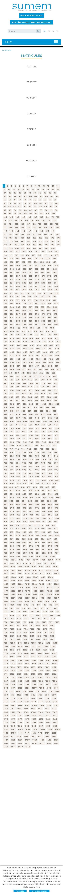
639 (30, 418)
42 (25, 196)
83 (10, 210)
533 (42, 376)
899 (25, 518)
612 (29, 407)
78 (40, 207)
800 (25, 480)
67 (40, 203)
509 (12, 369)
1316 (37, 691)
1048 (43, 577)
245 (49, 265)
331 (17, 300)
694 (37, 439)
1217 (18, 650)
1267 (34, 670)
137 (28, 227)
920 (41, 525)
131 (51, 224)
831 (49, 490)
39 (10, 196)
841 (56, 494)
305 (30, 290)
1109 (26, 605)
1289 (20, 681)
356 (5, 310)
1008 (43, 560)
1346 (20, 705)
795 (50, 477)
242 (30, 265)
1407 (57, 729)
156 (28, 234)
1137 (31, 615)
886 (56, 511)
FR (57, 31)
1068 (20, 587)
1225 (20, 653)
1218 (25, 650)
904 (57, 518)
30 (20, 193)
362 (42, 310)
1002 (52, 556)
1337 (13, 702)
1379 (27, 719)
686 (43, 435)
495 (38, 362)
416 (47, 331)
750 (50, 459)
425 (49, 335)
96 (20, 213)
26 (58, 189)
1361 (13, 712)
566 (24, 390)
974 (43, 546)
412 (23, 331)
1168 (12, 629)
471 (57, 352)
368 (24, 314)
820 (35, 487)
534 (48, 376)
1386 (20, 722)
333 (29, 300)
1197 (45, 639)
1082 (6, 594)
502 (24, 366)
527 (5, 376)
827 (24, 490)
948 (51, 535)
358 (17, 310)
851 (5, 501)
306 (37, 290)
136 (22, 227)
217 (45, 255)
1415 (54, 733)
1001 (45, 556)
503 (31, 366)
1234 (26, 657)
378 (30, 317)
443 (51, 342)
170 (52, 238)
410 (12, 331)
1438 (49, 743)
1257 (19, 667)
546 (12, 383)
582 (11, 397)
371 (43, 314)
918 (29, 525)
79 (45, 207)
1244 (41, 660)
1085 (27, 594)
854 (24, 501)
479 (50, 355)
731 (43, 452)
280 (43, 279)
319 (56, 293)
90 (46, 210)
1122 (49, 608)
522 (29, 373)
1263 (6, 670)
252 (36, 269)
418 (5, 335)
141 (51, 227)
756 (30, 463)
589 (55, 397)
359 (24, 310)
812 (43, 484)
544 (55, 380)
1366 (47, 712)
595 (36, 400)
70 (56, 203)
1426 (20, 740)
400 (56, 324)
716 (5, 449)
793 (37, 477)
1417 (12, 736)
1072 (49, 587)
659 (43, 425)
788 (5, 477)
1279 (6, 677)
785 (43, 473)
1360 (6, 712)
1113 (50, 605)
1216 (12, 650)
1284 (40, 677)
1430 (49, 740)
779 (5, 473)
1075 (13, 591)
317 (45, 293)
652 (57, 421)
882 (31, 511)
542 (43, 380)
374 (5, 317)
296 (30, 286)
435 (56, 338)
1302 (55, 684)
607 (57, 404)
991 (37, 553)
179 (46, 241)
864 (31, 504)
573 (11, 394)
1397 (41, 726)
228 (54, 258)
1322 (19, 695)
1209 (20, 646)
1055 (41, 580)
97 (25, 213)
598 (55, 400)
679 (56, 432)
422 (30, 335)
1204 (40, 643)
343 (37, 303)
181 (58, 241)
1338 (20, 702)
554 (5, 387)
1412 (34, 733)
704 (44, 442)
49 (5, 200)
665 (24, 428)
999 (31, 556)
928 (37, 529)
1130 (45, 612)
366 (11, 314)
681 (11, 435)
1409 (13, 733)
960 (12, 542)
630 (31, 414)
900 (31, 518)
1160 (12, 625)
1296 (13, 684)
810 (31, 484)
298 (43, 286)
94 (10, 213)
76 (30, 207)
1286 (54, 677)
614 (41, 407)
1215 (5, 650)
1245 (48, 660)
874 (37, 508)
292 (5, 286)
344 (43, 303)
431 (31, 338)
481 (5, 359)
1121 (42, 608)
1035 (6, 574)
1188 (39, 636)
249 (18, 269)
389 (43, 321)
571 (55, 390)
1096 (49, 598)
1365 (40, 712)
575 (24, 394)
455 (12, 348)
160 (51, 234)
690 (12, 439)
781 (18, 473)
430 (25, 338)
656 (24, 425)
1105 (54, 601)
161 (57, 234)
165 (22, 238)
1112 (44, 605)
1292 (41, 681)
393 (11, 324)
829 (37, 490)
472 (5, 355)
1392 (6, 726)
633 (49, 414)
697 (56, 439)
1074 (6, 591)
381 (49, 317)
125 (16, 224)
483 (18, 359)
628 (18, 414)
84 (15, 210)
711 (30, 445)
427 (5, 338)
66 (35, 203)
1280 (13, 677)
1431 (56, 740)
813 (48, 484)
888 (12, 515)
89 (41, 210)
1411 (27, 733)
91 (51, 210)
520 (17, 373)
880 (18, 511)
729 (30, 452)
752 (5, 463)
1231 (5, 657)
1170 (26, 629)
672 (11, 432)
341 (24, 303)
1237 (46, 657)
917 (23, 525)
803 (44, 480)
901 (38, 518)
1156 (44, 622)
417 (54, 331)
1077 (27, 591)
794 (44, 477)
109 (41, 217)
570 (50, 390)
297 (37, 286)
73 (14, 207)
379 (37, 317)
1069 (28, 587)
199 (46, 248)
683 (24, 435)
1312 (11, 691)
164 (17, 238)
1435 (27, 743)
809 (25, 484)
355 (55, 307)
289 (43, 283)
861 (11, 504)
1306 (27, 688)
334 (36, 300)
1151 (12, 622)
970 (18, 546)
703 (38, 442)
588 (49, 397)
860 (5, 504)
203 (17, 252)
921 (47, 525)
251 (30, 269)
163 (10, 238)
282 (55, 279)
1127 (25, 612)
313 (21, 293)
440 (31, 342)
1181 (45, 632)
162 (5, 238)
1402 (20, 729)
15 (4, 189)
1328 (6, 698)
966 (50, 542)
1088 (49, 594)
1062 (34, 584)
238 (5, 265)
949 (57, 535)
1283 (33, 677)
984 (50, 549)
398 (43, 324)
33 (34, 193)
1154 (31, 622)
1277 (47, 674)
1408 (6, 733)
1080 (49, 591)
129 (39, 224)
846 (31, 497)
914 (5, 525)
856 (36, 501)
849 (51, 497)
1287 (6, 681)
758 (43, 463)
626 (5, 414)
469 (45, 352)
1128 (32, 612)
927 (30, 529)
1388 (34, 722)
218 (51, 255)
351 (30, 307)
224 (29, 258)
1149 (53, 619)
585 (30, 397)
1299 (34, 684)
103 (5, 217)
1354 (19, 709)
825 (12, 490)
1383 (55, 719)
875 (43, 508)
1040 (41, 574)
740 (43, 456)
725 (5, 452)
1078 (35, 591)
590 (5, 400)
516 (52, 369)
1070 (35, 587)
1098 (6, 601)
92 (56, 210)
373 (55, 314)
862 (18, 504)
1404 (35, 729)
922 (53, 525)
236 (48, 262)
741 (49, 456)
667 (37, 428)
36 (50, 193)
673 (17, 432)
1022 (26, 567)
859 (55, 501)
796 (56, 477)
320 (5, 297)
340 (18, 303)
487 (44, 359)
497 (51, 362)
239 (11, 265)
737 (24, 456)
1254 (54, 664)
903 (50, 518)
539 (24, 380)
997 (18, 556)
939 (49, 532)
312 (16, 293)
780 (12, 473)
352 (36, 307)
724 (54, 449)
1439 (56, 743)
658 (37, 425)
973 (37, 546)
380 (43, 317)
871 (18, 508)
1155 (38, 622)
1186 (25, 636)
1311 (5, 691)
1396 (34, 726)
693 (30, 439)
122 (54, 220)
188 (40, 245)
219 (56, 255)
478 (44, 355)
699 (12, 442)
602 (24, 404)
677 (43, 432)
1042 (56, 574)
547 (18, 383)
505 (44, 366)
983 (43, 549)
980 (25, 549)
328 (54, 297)
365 (5, 314)
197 (34, 248)
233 (29, 262)
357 (11, 310)
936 (30, 532)
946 (38, 535)
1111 (38, 605)
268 (24, 276)
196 (28, 248)
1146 (33, 619)
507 (56, 366)
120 (43, 220)
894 (50, 515)
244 (43, 265)
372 (49, 314)
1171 (32, 629)
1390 (48, 722)
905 (5, 522)
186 (28, 245)
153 (10, 234)
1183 (5, 636)
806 (5, 484)
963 (30, 542)
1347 (27, 705)
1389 (41, 722)
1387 (27, 722)
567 (30, 390)
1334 (47, 698)
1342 (47, 702)
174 (16, 241)
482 (11, 359)
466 (25, 352)
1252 (41, 664)
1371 (27, 715)
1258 (26, 667)
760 (56, 463)
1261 (47, 667)
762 (11, 466)
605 (44, 404)
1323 (26, 695)
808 (19, 484)
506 (50, 366)
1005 (21, 560)
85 (20, 210)
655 (18, 425)
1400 (6, 729)
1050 (6, 580)
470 (51, 352)
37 (55, 193)
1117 (17, 608)
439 (25, 342)
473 (12, 355)
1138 (38, 615)
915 (11, 525)
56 (40, 200)
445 (5, 345)
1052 (20, 580)
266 (11, 276)
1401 (13, 729)
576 (30, 394)
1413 (40, 733)
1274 (26, 674)
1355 (26, 709)
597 (49, 400)
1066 (6, 587)
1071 (42, 587)
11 (44, 186)
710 (25, 445)
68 (46, 203)
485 (31, 359)
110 (47, 217)
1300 (41, 684)
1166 (52, 625)
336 (48, 300)
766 (37, 466)
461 (50, 348)
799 (18, 480)
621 (29, 411)
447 (19, 345)
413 (29, 331)
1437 (41, 743)
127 (28, 224)
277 (24, 279)
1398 (48, 726)
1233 (19, 657)
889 (18, 515)
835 (18, 494)
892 (37, 515)
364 (55, 310)
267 (18, 276)
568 (37, 390)
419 (11, 335)
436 (5, 342)
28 (10, 193)
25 (53, 189)
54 (30, 200)
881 (24, 511)
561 (48, 387)
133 (5, 227)
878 (5, 511)
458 (31, 348)
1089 (57, 594)
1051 (13, 580)
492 (18, 362)
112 (57, 217)
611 (24, 407)
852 (11, 501)
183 (10, 245)
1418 (19, 736)
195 (22, 248)
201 (5, 252)
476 (31, 355)
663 (12, 428)
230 (11, 262)
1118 (23, 608)
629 (24, 414)
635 (5, 418)
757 (37, 463)
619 (17, 411)
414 (35, 331)
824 (5, 490)
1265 (20, 670)
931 (55, 529)
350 (24, 307)
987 (12, 553)
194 (17, 248)
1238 (53, 657)
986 (5, 553)
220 (5, 258)
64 (25, 203)
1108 (19, 605)
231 (17, 262)
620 (23, 411)
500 (12, 366)
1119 (30, 608)
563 (5, 390)
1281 (20, 677)
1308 (41, 688)
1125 (12, 612)
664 (18, 428)
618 (11, 411)
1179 (32, 632)
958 (55, 539)
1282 (26, 677)
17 (14, 189)
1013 (19, 563)
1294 (54, 681)
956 (43, 539)
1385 (13, 722)
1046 (28, 577)
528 (11, 376)
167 (34, 238)
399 (49, 324)
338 (5, 303)
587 (42, 397)
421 (24, 335)
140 (46, 227)
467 (32, 352)
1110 (32, 605)
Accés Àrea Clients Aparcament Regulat (31, 22)
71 (5, 207)
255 (55, 269)
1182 (52, 632)
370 (37, 314)
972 (31, 546)
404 (25, 328)
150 (47, 231)
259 (24, 272)
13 (53, 186)
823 (53, 487)
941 (5, 535)
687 (50, 435)
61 (10, 203)
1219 (31, 650)
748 (37, 459)
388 (37, 321)
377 (24, 317)
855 (30, 501)
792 (31, 477)
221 (11, 258)
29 (15, 193)
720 (29, 449)
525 (47, 373)
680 (5, 435)
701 (25, 442)
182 (5, 245)
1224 (12, 653)
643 (56, 418)
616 (53, 407)
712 (36, 445)
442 (44, 342)
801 (31, 480)
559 (36, 387)
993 (50, 553)
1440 (6, 747)
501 (18, 366)
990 (31, 553)
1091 (13, 598)
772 (18, 470)
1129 (38, 612)
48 (57, 196)
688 (56, 435)
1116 (11, 608)
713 (42, 445)
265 (5, 276)
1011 (5, 563)
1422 (47, 736)
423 (36, 335)
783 (30, 473)
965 (43, 542)
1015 (32, 563)
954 (30, 539)
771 (11, 470)
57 (45, 200)
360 (30, 310)
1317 (44, 691)
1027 (6, 570)
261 (36, 272)
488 (51, 359)
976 (56, 546)
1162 (25, 625)
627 (12, 414)
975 (50, 546)
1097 (56, 598)
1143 (12, 619)
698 (5, 442)
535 (54, 376)
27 (5, 193)
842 (5, 497)
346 (56, 303)
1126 (19, 612)
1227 (33, 653)
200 (53, 248)
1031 (34, 570)
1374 (47, 715)
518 (5, 373)
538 (17, 380)
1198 (52, 639)
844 (18, 497)
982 (37, 549)
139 (39, 227)
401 (5, 328)
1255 (6, 667)
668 (44, 428)
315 (33, 293)
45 (41, 196)
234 (36, 262)
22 (38, 189)
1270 (55, 670)
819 (28, 487)
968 (5, 546)
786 (50, 473)
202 (11, 252)
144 (11, 231)
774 (30, 470)
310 (5, 293)
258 (17, 272)
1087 (42, 594)
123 (5, 224)
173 (10, 241)
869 (5, 508)
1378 (20, 719)
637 (18, 418)
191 (58, 245)
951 (11, 539)
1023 (33, 567)
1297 (20, 684)
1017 (46, 563)
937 (37, 532)
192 (5, 248)
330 (11, 300)
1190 (52, 636)
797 (5, 480)
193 (10, 248)
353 (42, 307)
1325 (40, 695)
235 (42, 262)
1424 (6, 740)
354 (49, 307)
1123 (55, 608)
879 (12, 511)
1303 (6, 688)
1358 (47, 709)
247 (5, 269)
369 (30, 314)
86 (25, 210)
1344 (6, 705)
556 (17, 387)
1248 (13, 664)
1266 (27, 670)
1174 (52, 629)
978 (12, 549)
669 (50, 428)
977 (5, 549)
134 (10, 227)
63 (20, 203)
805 (57, 480)
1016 (39, 563)
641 (43, 418)
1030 (27, 570)
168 (40, 238)
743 (5, 459)
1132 (57, 612)
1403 (27, 729)
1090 (6, 598)
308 (50, 290)
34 (40, 193)
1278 (54, 674)
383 (5, 321)
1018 (53, 563)
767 (43, 466)
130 (45, 224)
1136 (25, 615)
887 (5, 515)
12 (48, 186)
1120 (36, 608)
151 (53, 231)
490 (6, 362)
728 (24, 452)
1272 (12, 674)
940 (56, 532)
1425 (13, 740)
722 (41, 449)
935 (24, 532)
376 (18, 317)
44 (35, 196)
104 (11, 217)
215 (33, 255)
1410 (21, 733)
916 (17, 525)
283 (5, 283)
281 (49, 279)
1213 (46, 646)
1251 (34, 664)
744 (12, 459)
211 (11, 255)
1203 (33, 643)
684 (31, 435)
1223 (6, 653)
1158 (57, 622)
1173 (45, 629)
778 (56, 470)
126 (22, 224)
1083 (13, 594)
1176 (12, 632)
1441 (13, 747)
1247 (6, 664)
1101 (27, 601)
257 (11, 272)
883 (37, 511)
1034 (55, 570)
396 (30, 324)
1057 (55, 580)
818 (22, 487)
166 (28, 238)
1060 (20, 584)
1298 (27, 684)
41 (20, 196)
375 (11, 317)
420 (18, 335)
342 (30, 303)
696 (50, 439)
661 (56, 425)
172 (5, 241)
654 (12, 425)
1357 (40, 709)
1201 (20, 643)
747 (31, 459)
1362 (19, 712)
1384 (6, 722)
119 (37, 220)
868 (56, 504)
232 (23, 262)
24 (48, 189)
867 (50, 504)
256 (5, 272)
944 (25, 535)
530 (24, 376)
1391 (55, 722)
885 (50, 511)
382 (55, 317)
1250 (27, 664)
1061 (27, 584)
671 (5, 432)
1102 (33, 601)
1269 (48, 670)
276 (18, 279)
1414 (47, 733)
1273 (19, 674)
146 (23, 231)
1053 (27, 580)
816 (11, 487)
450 (39, 345)
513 (34, 369)
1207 (6, 646)
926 (24, 529)
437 (12, 342)
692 (24, 439)
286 (24, 283)
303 (17, 290)
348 (12, 307)
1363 (26, 712)
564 (12, 390)
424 (43, 335)
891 (31, 515)
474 (18, 355)
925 (18, 529)
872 (24, 508)
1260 (40, 667)
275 (11, 279)
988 (18, 553)
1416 (6, 736)
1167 (6, 629)
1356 (33, 709)
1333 (40, 698)
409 (6, 331)
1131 (51, 612)
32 (30, 193)
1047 (35, 577)
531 (29, 376)
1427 (27, 740)
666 (31, 428)
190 (52, 245)
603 (31, 404)
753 (11, 463)
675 (30, 432)
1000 (38, 556)
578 (43, 394)
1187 (32, 636)
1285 (47, 677)
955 (36, 539)
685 (37, 435)
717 (11, 449)
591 (11, 400)
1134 (12, 615)
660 (50, 425)
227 (48, 258)
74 (19, 207)
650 (45, 421)
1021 (20, 567)
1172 (38, 629)
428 (12, 338)
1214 (53, 646)
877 (56, 508)
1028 (13, 570)
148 (35, 231)
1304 (13, 688)
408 (52, 328)
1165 (45, 625)
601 (18, 404)
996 (12, 556)
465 (18, 352)
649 (38, 421)
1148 (46, 619)
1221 (45, 650)
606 (51, 404)
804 (51, 480)
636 (11, 418)
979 (18, 549)
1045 (21, 577)
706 (57, 442)
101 (47, 213)
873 (30, 508)
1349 (41, 705)
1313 (18, 691)
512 (29, 369)
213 (21, 255)
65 (30, 203)
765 (30, 466)
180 (52, 241)
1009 (50, 560)
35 (45, 193)
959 (5, 542)
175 (22, 241)
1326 (47, 695)
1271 (5, 674)
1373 (40, 715)
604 (38, 404)
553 (55, 383)
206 (37, 252)
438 (18, 342)
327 (48, 297)
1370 (20, 715)
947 (44, 535)
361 (36, 310)
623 (41, 411)
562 (55, 387)
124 (10, 224)
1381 (41, 719)
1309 (49, 688)
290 (50, 283)
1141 (58, 615)
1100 (20, 601)
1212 (40, 646)
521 (23, 373)
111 (53, 217)
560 (43, 387)
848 (45, 497)
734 (5, 456)
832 (55, 490)
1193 (18, 639)
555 (11, 387)
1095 (42, 598)
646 (19, 421)
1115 (5, 608)
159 (45, 234)
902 (44, 518)
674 (24, 432)
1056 (48, 580)
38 (5, 196)
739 (37, 456)
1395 (27, 726)
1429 (42, 740)
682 (18, 435)
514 (40, 369)
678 (50, 432)
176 (28, 241)
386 (24, 321)
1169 (19, 629)
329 (5, 300)
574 (18, 394)
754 (18, 463)
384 (12, 321)
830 (43, 490)
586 (36, 397)
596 (43, 400)
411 (17, 331)
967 (56, 542)
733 (55, 452)
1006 (28, 560)
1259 (33, 667)
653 (5, 425)
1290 (27, 681)
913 (55, 522)
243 (37, 265)
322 (17, 297)
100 (41, 213)
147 (29, 231)
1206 (55, 643)
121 (48, 220)
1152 (18, 622)
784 (37, 473)
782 (24, 473)
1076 (20, 591)
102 (53, 213)
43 (30, 196)
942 (11, 535)
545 (5, 383)
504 (37, 366)
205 (30, 252)
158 (39, 234)
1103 (40, 601)
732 (49, 452)
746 (25, 459)
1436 (34, 743)
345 (49, 303)
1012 (12, 563)
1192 (12, 639)
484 (25, 359)
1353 (12, 709)
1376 (6, 719)
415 (41, 331)
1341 (41, 702)
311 (11, 293)
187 (34, 245)
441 (38, 342)
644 (6, 421)
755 (24, 463)
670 (57, 428)
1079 (42, 591)
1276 (40, 674)
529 (17, 376)
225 (35, 258)
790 (18, 477)
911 (44, 522)
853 (17, 501)
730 (37, 452)
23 (43, 189)
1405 (42, 729)
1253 (47, 664)
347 (5, 307)
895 (56, 515)
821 (41, 487)
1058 (6, 584)
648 (32, 421)
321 (11, 297)
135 (16, 227)
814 (54, 484)
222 (17, 258)
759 (49, 463)
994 (56, 553)
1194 (25, 639)
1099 (13, 601)
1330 (20, 698)
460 (44, 348)
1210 (27, 646)
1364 (33, 712)
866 (43, 504)
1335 (54, 698)
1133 (5, 615)
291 (55, 283)
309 (56, 290)
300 (56, 286)
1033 (48, 570)
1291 (34, 681)
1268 (41, 670)
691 (18, 439)
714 (48, 445)
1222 (52, 650)
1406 (50, 729)
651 (51, 421)
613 (35, 407)
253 (42, 269)
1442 (20, 747)
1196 (38, 639)
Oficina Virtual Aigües (31, 16)
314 (27, 293)
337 (54, 300)
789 (12, 477)
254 (49, 269)
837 (30, 494)
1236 (39, 657)
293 (11, 286)
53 (25, 200)
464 (12, 352)
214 (27, 255)
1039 (34, 574)
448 (25, 345)
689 (5, 439)
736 (18, 456)
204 (24, 252)
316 (39, 293)
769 (56, 466)
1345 (13, 705)
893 (43, 515)
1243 (34, 660)
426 (56, 335)
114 (10, 220)
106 (23, 217)
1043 (6, 577)
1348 (34, 705)
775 (37, 470)
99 (36, 213)
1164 (38, 625)
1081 (57, 591)
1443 (27, 747)
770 (5, 470)
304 (24, 290)
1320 (6, 695)
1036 (13, 574)
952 (17, 539)
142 (57, 227)
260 (30, 272)
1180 (39, 632)
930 (50, 529)
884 (44, 511)
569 (43, 390)
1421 (40, 736)
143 (5, 231)
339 (11, 303)
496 (44, 362)
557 (24, 387)
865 (37, 504)
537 (11, 380)
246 (56, 265)
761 (5, 466)
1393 (13, 726)
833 (5, 494)
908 (25, 522)
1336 (6, 702)
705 (51, 442)
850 (58, 497)
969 (12, 546)
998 (25, 556)
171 (58, 238)
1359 (54, 709)
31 (25, 193)
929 (43, 529)
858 (49, 501)
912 (49, 522)
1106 (6, 605)
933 (11, 532)
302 (11, 290)
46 (46, 196)
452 (51, 345)
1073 (56, 587)
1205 (48, 643)
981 (31, 549)
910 (38, 522)
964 (37, 542)
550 (37, 383)
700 (18, 442)
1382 (48, 719)
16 (9, 189)
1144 (19, 619)
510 (18, 369)
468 (38, 352)
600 (12, 404)
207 (43, 252)
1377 (13, 719)
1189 (46, 636)
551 (43, 383)
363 (48, 310)
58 (50, 200)
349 (18, 307)
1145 (26, 619)
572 (5, 394)
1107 (12, 605)
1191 (5, 639)
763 (17, 466)
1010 (58, 560)
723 (47, 449)
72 (9, 207)
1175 (5, 632)
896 (5, 518)
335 (42, 300)
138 (34, 227)
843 (12, 497)
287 (30, 283)
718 (17, 449)
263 (48, 272)
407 (45, 328)
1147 (39, 619)
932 (5, 532)
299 (49, 286)
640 (37, 418)
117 (26, 220)
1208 (13, 646)
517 (58, 369)
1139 (45, 615)
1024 (41, 567)
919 (35, 525)
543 (49, 380)
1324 (33, 695)
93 (5, 213)
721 (35, 449)
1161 (18, 625)
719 (23, 449)
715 (54, 445)
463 (5, 352)
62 (15, 203)
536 (5, 380)
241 (24, 265)
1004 (13, 560)
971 (24, 546)
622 (35, 411)
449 (32, 345)
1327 (54, 695)
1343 (54, 702)
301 (5, 290)
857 (42, 501)
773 (24, 470)
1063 (41, 584)
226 (42, 258)
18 (18, 189)
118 (32, 220)
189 (46, 245)
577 (37, 394)
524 (41, 373)
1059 (13, 584)
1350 (49, 705)
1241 (20, 660)
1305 (20, 688)
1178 (25, 632)
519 (10, 373)
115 (15, 220)
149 (41, 231)
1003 (6, 560)
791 (24, 477)
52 (20, 200)
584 (24, 397)
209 (56, 252)
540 (30, 380)
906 (12, 522)
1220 (38, 650)
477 (37, 355)
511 (23, 369)
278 (30, 279)
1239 (6, 660)
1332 (33, 698)
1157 (51, 622)
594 (30, 400)
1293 (47, 681)
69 (51, 203)
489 (57, 359)
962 (24, 542)
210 (5, 255)
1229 (47, 653)
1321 (12, 695)
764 (24, 466)
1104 (47, 601)
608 (5, 407)
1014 (25, 563)
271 (43, 276)
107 (29, 217)
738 (30, 456)
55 (35, 200)
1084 (20, 594)
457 (25, 348)
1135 (18, 615)
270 (37, 276)
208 (50, 252)
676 (37, 432)
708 (12, 445)
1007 (35, 560)
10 (39, 186)
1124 (6, 612)
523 (35, 373)
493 (25, 362)
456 (18, 348)
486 (38, 359)
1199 (6, 643)
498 (58, 362)
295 (24, 286)
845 (25, 497)
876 (50, 508)
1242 (26, 660)
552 (49, 383)
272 (49, 276)
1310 (56, 688)
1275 (33, 674)
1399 (55, 726)
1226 (26, 653)
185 (22, 245)
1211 (33, 646)
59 (55, 200)
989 (25, 553)
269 (30, 276)
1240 (13, 660)
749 (44, 459)
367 (18, 314)
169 (46, 238)
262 (42, 272)
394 (18, 324)
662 (5, 428)
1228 (40, 653)
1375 (54, 715)
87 (30, 210)
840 (50, 494)
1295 (6, 684)
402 (12, 328)
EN (53, 31)
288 (37, 283)
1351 (55, 705)
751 (56, 459)
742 (56, 456)
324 (29, 297)
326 (42, 297)
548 (24, 383)
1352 (6, 709)
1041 (49, 574)
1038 (27, 574)
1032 (41, 570)
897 (12, 518)
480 (57, 355)
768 (50, 466)
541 (36, 380)
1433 (13, 743)
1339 (26, 702)
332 (23, 300)
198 (40, 248)
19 (23, 189)
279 (37, 279)
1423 (54, 736)
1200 (12, 643)
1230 (54, 653)
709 (19, 445)
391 (55, 321)
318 (51, 293)
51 (15, 200)
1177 (19, 632)
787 (56, 473)
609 (12, 407)
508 (5, 369)
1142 (6, 619)
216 (39, 255)
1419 (26, 736)
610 (18, 407)
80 (51, 207)
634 (55, 414)
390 (50, 321)
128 (34, 224)
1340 (33, 702)
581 (5, 397)
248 (12, 269)
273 (55, 276)
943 (18, 535)
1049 (50, 577)
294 (18, 286)
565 (18, 390)
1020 (12, 567)
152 (5, 234)
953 (24, 539)
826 (18, 490)
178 (40, 241)
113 (5, 220)
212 (16, 255)
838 (37, 494)
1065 (56, 584)
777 (50, 470)
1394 (20, 726)
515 (46, 369)
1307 (34, 688)
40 (15, 196)
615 (47, 407)
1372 (33, 715)
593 (24, 400)
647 (25, 421)
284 (12, 283)
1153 (24, 622)
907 (18, 522)
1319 (57, 691)
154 (16, 234)
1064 (49, 584)
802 (38, 480)
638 (24, 418)
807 (12, 484)
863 (24, 504)
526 (53, 373)
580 (56, 394)
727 (18, 452)
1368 (6, 715)
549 (31, 383)
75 (25, 207)
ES (49, 31)
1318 (51, 691)
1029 (20, 570)
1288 (13, 681)
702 (31, 442)
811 (37, 484)
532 (36, 376)
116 (21, 220)
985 (56, 549)
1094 (34, 598)
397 (37, 324)
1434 (20, 743)
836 (24, 494)
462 (57, 348)
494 (31, 362)
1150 (6, 622)
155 (22, 234)
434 (50, 338)
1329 (13, 698)
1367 (54, 712)
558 (30, 387)
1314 (24, 691)
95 (15, 213)
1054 (34, 580)
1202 (26, 643)
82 (5, 210)
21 (33, 189)
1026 (55, 567)
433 (43, 338)
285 (18, 283)
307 (43, 290)
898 (18, 518)
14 (58, 186)
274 (5, 279)
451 (45, 345)
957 (49, 539)
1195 (31, 639)
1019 (6, 567)
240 (18, 265)
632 (43, 414)
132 (56, 224)
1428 (34, 740)
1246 (55, 660)
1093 (27, 598)
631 (37, 414)
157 (34, 234)
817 (17, 487)
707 (5, 445)
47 (52, 196)
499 (5, 366)
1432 (6, 743)
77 (35, 207)
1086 (35, 594)
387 (30, 321)
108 (35, 217)
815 (5, 487)
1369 (13, 715)
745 (18, 459)
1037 (20, 574)
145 (17, 231)
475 (24, 355)
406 (38, 328)
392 (5, 324)
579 (49, 394)
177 (34, 241)
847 (38, 497)
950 (5, 539)
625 (54, 411)
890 (25, 515)
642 (50, 418)
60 (5, 203)
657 (30, 425)
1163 (31, 625)
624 (48, 411)
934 (18, 532)
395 (24, 324)
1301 (48, 684)
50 (10, 200)
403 (18, 328)
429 (18, 338)
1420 (33, 736)
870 (12, 508)
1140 (51, 615)
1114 (56, 605)
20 (28, 189)
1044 (13, 577)
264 (55, 272)
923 (5, 529)
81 (56, 207)
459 (38, 348)
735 (12, 456)
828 (30, 490)
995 (5, 556)
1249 (20, 664)
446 (12, 345)
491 (12, 362)
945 (31, 535)
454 (5, 348)
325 (35, 297)
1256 (12, 667)
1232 (12, 657)
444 (58, 342)
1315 (31, 691)
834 (12, 494)
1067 (13, 587)
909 (32, 522)
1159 (5, 625)
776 (43, 470)
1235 (33, 657)
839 (43, 494)
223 (23, 258)
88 (36, 210)
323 (23, 297)
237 (54, 262)
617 (5, 411)
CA (45, 31)
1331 (26, 698)
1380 (34, 719)
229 (5, 262)
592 (17, 400)
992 (44, 553)
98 (31, 213)
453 (57, 345)
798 (12, 480)
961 (18, 542)
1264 (13, 670)
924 (12, 529)
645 (12, 421)
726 (11, 452)
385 (18, 321)
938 (43, 532)
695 (43, 439)
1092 (20, 598)
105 (17, 217)
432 (37, 338)
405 (32, 328)
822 (47, 487)
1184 (12, 636)
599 (5, 404)
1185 (19, 636)
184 (17, 245)
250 (24, 269)
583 (17, 397)
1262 (54, 667)
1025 (48, 567)
